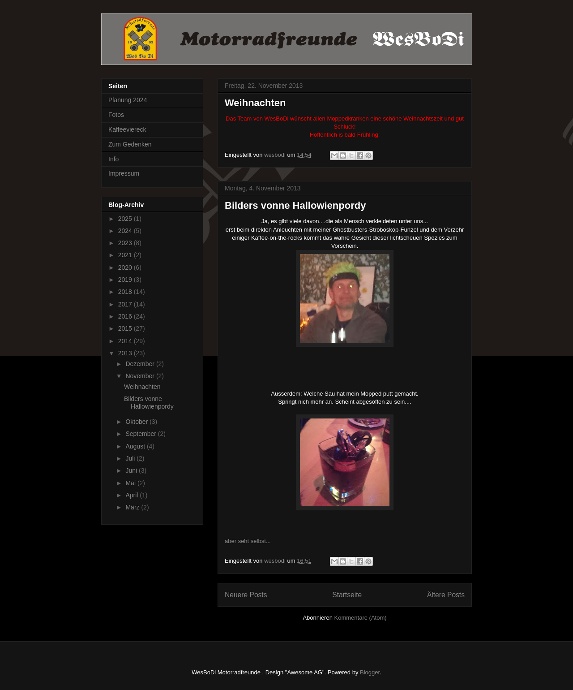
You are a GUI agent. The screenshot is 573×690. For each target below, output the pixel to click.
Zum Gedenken (130, 144)
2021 (126, 255)
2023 (126, 242)
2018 (126, 291)
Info (113, 159)
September (141, 433)
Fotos (116, 114)
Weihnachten (255, 102)
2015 (126, 328)
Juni (132, 470)
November (140, 376)
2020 (126, 267)
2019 (126, 279)
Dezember (140, 363)
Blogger (370, 672)
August (135, 446)
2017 (126, 304)
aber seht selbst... (248, 541)
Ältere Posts (446, 595)
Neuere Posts (246, 595)
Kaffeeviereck (127, 129)
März (133, 507)
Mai (131, 483)
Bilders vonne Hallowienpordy (295, 205)
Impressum (123, 173)
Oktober (137, 421)
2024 (126, 230)
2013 (126, 353)
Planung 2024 (127, 100)
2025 (126, 218)
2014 (126, 341)
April (132, 495)
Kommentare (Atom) (360, 617)
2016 (126, 316)
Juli (131, 458)
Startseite (347, 595)
